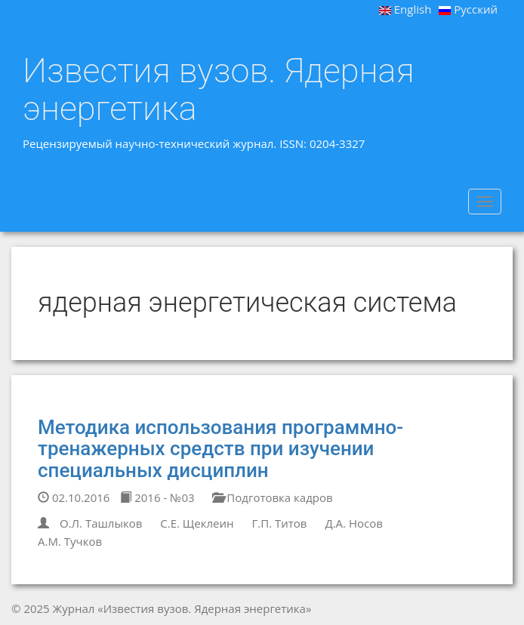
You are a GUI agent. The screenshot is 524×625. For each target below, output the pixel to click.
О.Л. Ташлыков (101, 523)
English (405, 9)
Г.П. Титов (279, 523)
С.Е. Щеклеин (196, 523)
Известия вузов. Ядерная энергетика (219, 89)
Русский (468, 9)
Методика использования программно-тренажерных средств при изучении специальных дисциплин (220, 449)
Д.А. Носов (353, 523)
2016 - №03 (157, 497)
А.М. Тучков (70, 541)
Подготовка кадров (272, 497)
